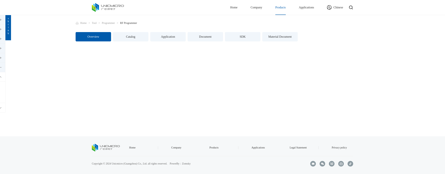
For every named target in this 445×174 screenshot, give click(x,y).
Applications (306, 7)
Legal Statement (298, 147)
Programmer (141, 23)
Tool (127, 23)
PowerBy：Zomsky (180, 163)
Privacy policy (339, 147)
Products (280, 7)
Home (233, 7)
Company (256, 7)
